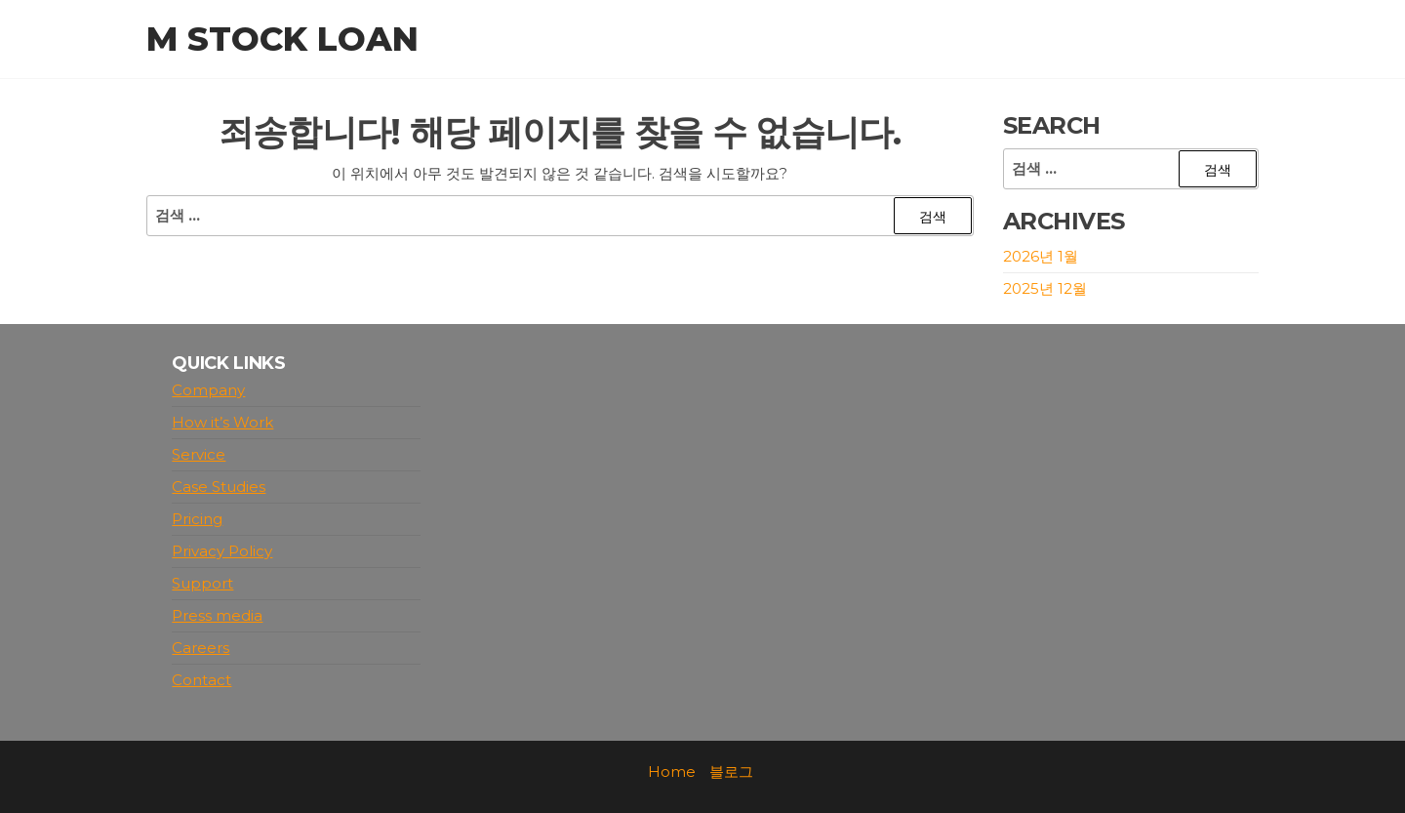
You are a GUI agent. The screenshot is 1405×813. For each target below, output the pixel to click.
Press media (217, 615)
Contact (201, 680)
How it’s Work (222, 422)
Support (202, 583)
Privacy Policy (222, 551)
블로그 (731, 771)
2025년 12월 (1045, 288)
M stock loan (282, 39)
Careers (200, 647)
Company (208, 390)
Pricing (197, 518)
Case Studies (218, 486)
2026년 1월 (1040, 256)
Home (672, 771)
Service (198, 454)
